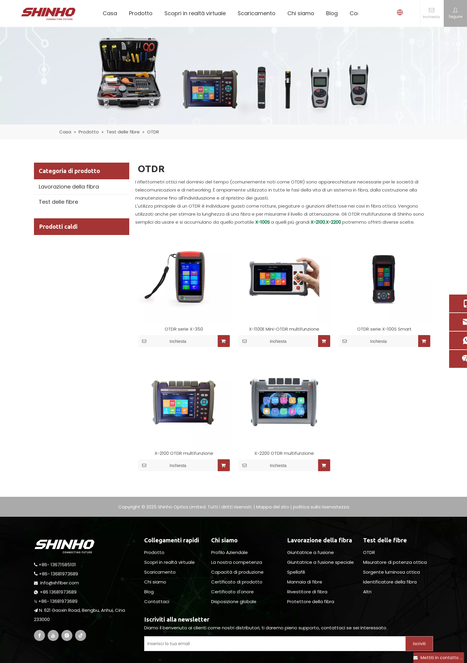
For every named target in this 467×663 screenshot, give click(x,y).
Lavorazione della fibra (69, 186)
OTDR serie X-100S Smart (384, 329)
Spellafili (296, 572)
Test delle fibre (58, 202)
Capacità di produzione (237, 572)
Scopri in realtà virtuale (195, 13)
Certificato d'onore (232, 592)
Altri (367, 592)
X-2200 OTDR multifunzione (284, 453)
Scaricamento (256, 13)
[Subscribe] (419, 643)
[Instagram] (66, 635)
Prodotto (140, 13)
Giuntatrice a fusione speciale (320, 562)
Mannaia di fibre (304, 582)
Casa (110, 13)
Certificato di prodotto (236, 582)
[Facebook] (39, 635)
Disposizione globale (233, 601)
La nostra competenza (236, 562)
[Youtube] (53, 635)
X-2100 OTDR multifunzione (184, 453)
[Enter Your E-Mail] (273, 643)
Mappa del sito (272, 507)
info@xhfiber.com (59, 583)
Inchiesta (162, 341)
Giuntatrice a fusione (310, 552)
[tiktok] (80, 635)
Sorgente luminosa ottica (391, 572)
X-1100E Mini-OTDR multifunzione (284, 329)
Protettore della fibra (310, 601)
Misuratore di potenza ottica (395, 562)
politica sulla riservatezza (321, 507)
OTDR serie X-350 (184, 329)
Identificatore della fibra (390, 582)
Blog (332, 13)
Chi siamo (300, 13)
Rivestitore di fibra (307, 592)
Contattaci (156, 601)
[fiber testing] (233, 75)
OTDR (369, 552)
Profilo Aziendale (229, 552)
